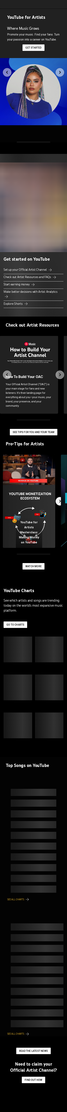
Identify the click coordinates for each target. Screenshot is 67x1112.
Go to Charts (15, 624)
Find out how (33, 1079)
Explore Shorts (13, 304)
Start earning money (17, 284)
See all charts (15, 899)
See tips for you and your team (33, 432)
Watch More (33, 566)
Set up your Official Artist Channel (25, 270)
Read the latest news (33, 1050)
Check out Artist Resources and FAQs (28, 277)
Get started (33, 47)
